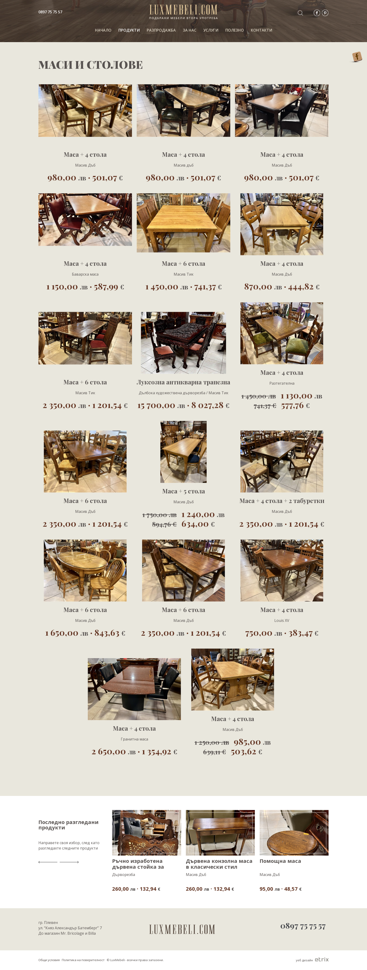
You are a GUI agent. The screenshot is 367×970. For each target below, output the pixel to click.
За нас (189, 30)
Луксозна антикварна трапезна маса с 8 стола (183, 382)
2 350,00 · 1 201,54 (85, 404)
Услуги (210, 30)
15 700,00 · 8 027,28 (183, 404)
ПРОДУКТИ (129, 30)
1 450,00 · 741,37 (183, 286)
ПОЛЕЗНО (234, 30)
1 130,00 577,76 (281, 399)
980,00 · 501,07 (85, 177)
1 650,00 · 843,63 (85, 632)
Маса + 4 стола (85, 154)
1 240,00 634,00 (183, 518)
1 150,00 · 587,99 (85, 286)
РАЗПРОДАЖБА (161, 30)
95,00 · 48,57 (281, 888)
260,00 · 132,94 (136, 888)
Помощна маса (280, 861)
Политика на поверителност (83, 960)
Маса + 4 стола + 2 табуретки (281, 500)
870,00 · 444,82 (282, 286)
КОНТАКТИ (261, 30)
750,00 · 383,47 (282, 632)
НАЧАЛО (103, 30)
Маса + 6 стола (183, 263)
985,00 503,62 (233, 745)
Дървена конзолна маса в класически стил (219, 864)
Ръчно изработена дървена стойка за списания (138, 864)
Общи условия (49, 960)
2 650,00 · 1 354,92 (134, 750)
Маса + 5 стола (183, 491)
